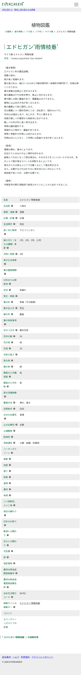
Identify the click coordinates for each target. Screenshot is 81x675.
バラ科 (39, 31)
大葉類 (8, 31)
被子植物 (19, 31)
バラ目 (29, 31)
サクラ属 (49, 31)
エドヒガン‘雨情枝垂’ (30, 603)
